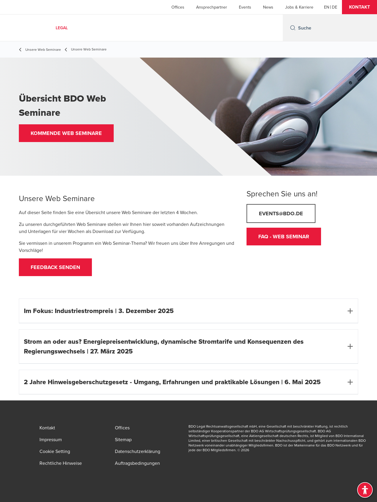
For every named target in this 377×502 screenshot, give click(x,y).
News (268, 7)
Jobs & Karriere (299, 7)
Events (245, 7)
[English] (326, 7)
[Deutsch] (334, 7)
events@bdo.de (281, 213)
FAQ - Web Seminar (283, 236)
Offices (177, 7)
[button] (359, 7)
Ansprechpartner (211, 7)
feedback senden (55, 267)
